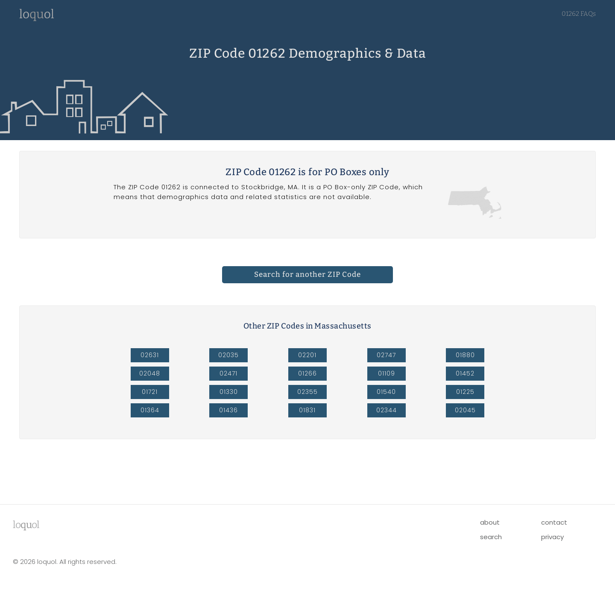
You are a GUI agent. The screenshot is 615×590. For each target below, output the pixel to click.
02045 (465, 410)
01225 (465, 391)
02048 (149, 373)
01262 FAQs (579, 14)
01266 (307, 373)
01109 (386, 373)
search (491, 536)
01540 (386, 391)
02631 (150, 355)
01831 (307, 410)
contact (554, 522)
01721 (150, 391)
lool (26, 525)
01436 (228, 410)
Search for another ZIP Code (307, 274)
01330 (229, 391)
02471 (228, 373)
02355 (307, 391)
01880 (465, 355)
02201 (307, 355)
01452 (465, 373)
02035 (228, 355)
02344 (386, 410)
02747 (386, 355)
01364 (150, 410)
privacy (552, 536)
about (490, 522)
